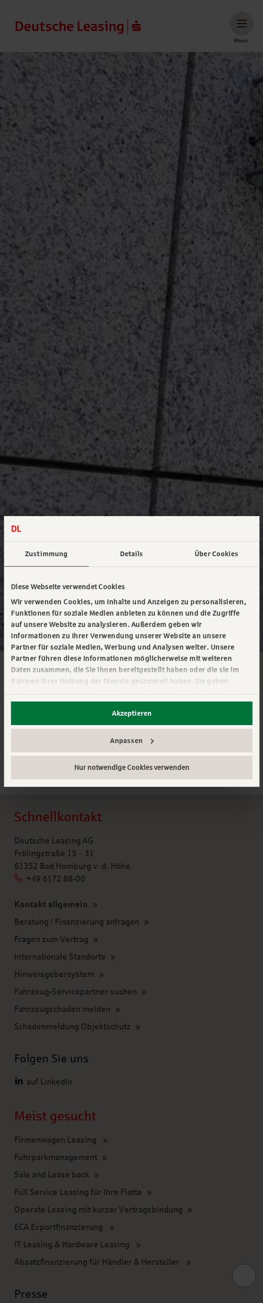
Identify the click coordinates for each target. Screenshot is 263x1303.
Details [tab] (132, 554)
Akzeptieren (132, 713)
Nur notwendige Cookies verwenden (131, 767)
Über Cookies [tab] (216, 554)
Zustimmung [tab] (46, 554)
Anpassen (132, 740)
